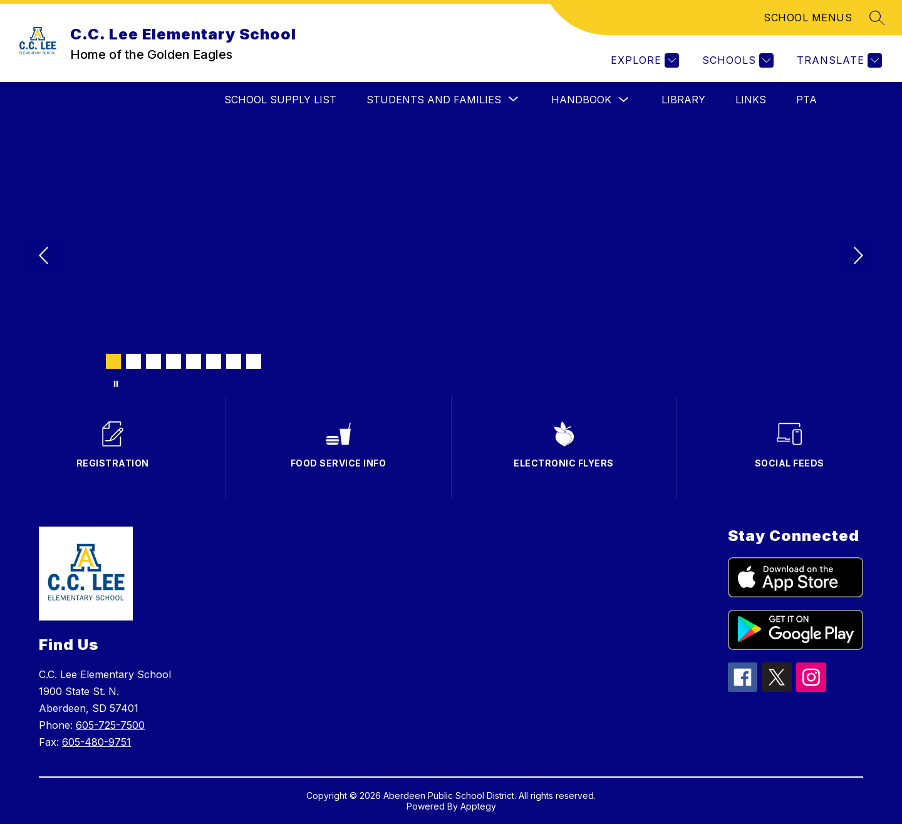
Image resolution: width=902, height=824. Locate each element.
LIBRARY (683, 99)
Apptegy (478, 806)
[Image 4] (173, 361)
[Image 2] (133, 361)
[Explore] (643, 60)
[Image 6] (213, 361)
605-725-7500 (110, 725)
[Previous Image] (45, 256)
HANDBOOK (581, 99)
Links (750, 99)
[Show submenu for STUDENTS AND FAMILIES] (433, 99)
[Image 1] (113, 361)
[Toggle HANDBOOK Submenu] (623, 99)
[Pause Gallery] (116, 384)
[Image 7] (233, 361)
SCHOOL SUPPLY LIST (280, 99)
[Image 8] (253, 361)
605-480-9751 (96, 742)
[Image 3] (153, 361)
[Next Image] (857, 256)
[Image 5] (193, 361)
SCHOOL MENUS (808, 17)
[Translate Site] (838, 60)
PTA (806, 99)
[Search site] (876, 17)
